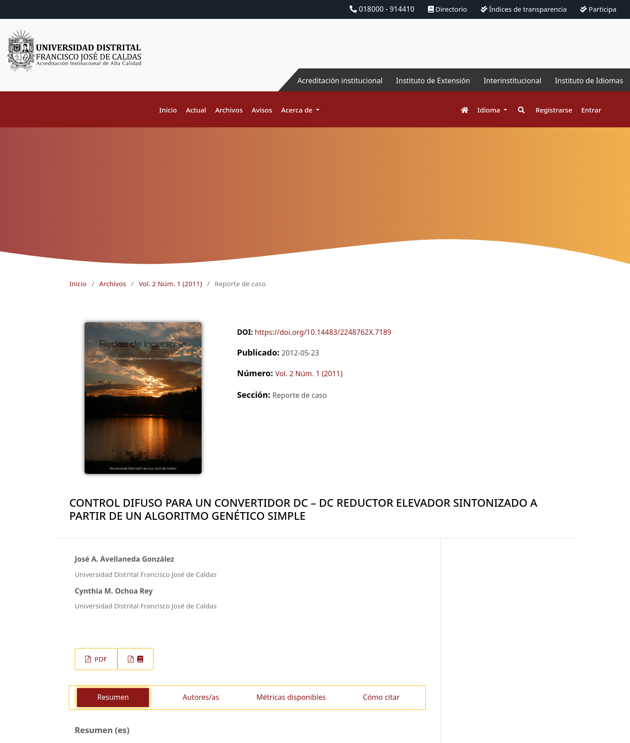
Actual (196, 109)
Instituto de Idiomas (589, 81)
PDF (100, 658)
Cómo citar (381, 697)
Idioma (489, 109)
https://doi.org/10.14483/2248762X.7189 (323, 332)
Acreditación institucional (339, 81)
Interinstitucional (512, 81)
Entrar (591, 109)
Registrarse (554, 109)
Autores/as (201, 697)
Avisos (262, 109)
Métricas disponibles (291, 697)
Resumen (113, 697)
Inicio (168, 109)
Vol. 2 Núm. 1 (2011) (170, 283)
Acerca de (298, 109)
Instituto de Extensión (433, 81)
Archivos (229, 109)
